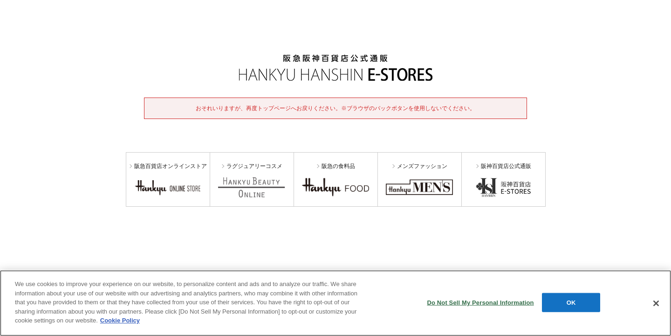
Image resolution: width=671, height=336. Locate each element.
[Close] (656, 303)
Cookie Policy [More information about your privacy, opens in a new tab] (120, 320)
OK (571, 302)
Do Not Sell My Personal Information (480, 302)
